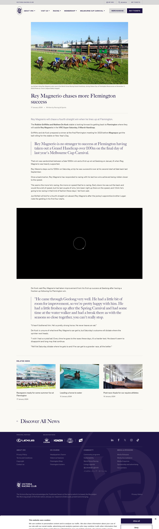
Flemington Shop (56, 461)
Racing (57, 11)
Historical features (57, 458)
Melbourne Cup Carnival (92, 11)
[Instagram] (131, 440)
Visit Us (45, 11)
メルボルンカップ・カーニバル (95, 471)
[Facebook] (118, 440)
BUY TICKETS (134, 11)
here (37, 518)
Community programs (92, 454)
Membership (70, 11)
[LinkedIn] (112, 440)
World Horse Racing (91, 461)
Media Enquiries (123, 461)
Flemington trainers (57, 464)
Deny (136, 514)
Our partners (122, 468)
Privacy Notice (137, 494)
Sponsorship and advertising (127, 464)
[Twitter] (125, 440)
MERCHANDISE (118, 11)
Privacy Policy (22, 454)
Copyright (20, 461)
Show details (34, 525)
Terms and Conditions (24, 458)
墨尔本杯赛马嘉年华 (91, 468)
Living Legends (89, 464)
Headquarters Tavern (58, 454)
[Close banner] (155, 506)
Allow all (136, 508)
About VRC (29, 11)
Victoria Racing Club (25, 2)
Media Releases (123, 454)
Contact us (20, 464)
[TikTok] (137, 440)
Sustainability (89, 458)
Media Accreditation (124, 458)
